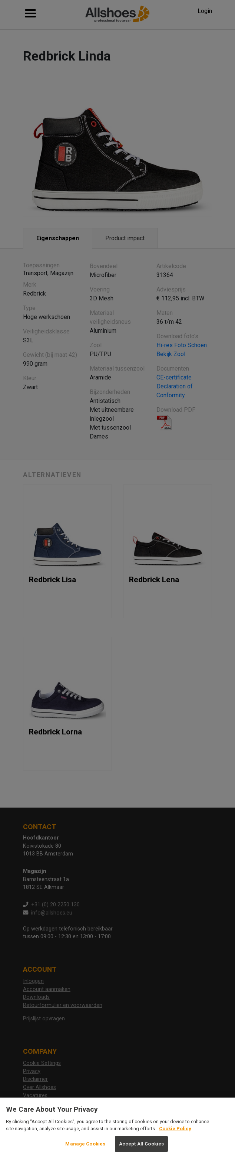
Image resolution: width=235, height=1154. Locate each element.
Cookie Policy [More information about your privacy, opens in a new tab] (175, 1132)
